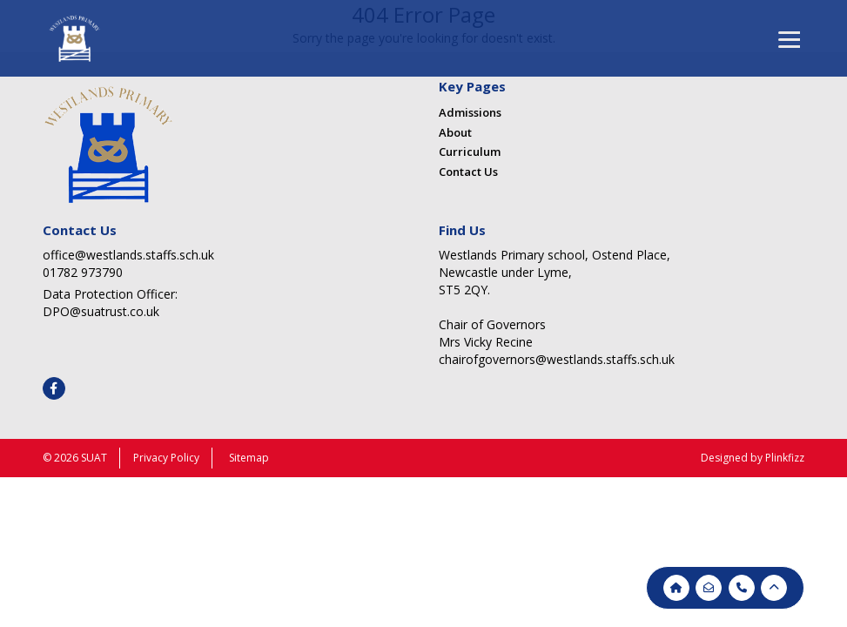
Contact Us (468, 171)
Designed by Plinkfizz (752, 457)
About (455, 132)
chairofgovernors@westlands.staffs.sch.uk (557, 359)
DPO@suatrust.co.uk (101, 311)
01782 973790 (83, 272)
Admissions (470, 112)
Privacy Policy (166, 457)
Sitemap (249, 457)
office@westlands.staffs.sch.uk (128, 254)
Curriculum (470, 151)
